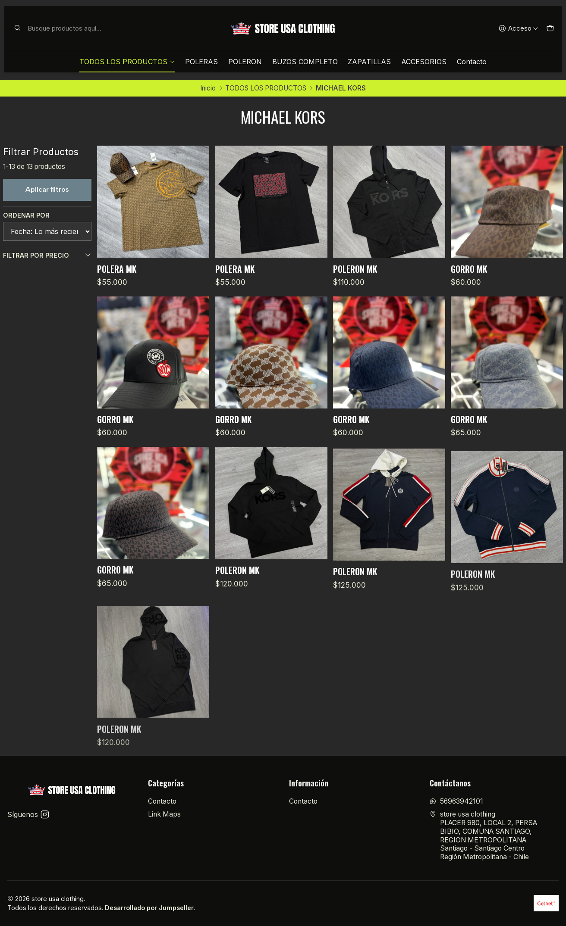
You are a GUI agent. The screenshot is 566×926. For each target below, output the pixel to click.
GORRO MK (469, 269)
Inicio (208, 88)
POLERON (245, 61)
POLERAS (201, 61)
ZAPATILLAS (369, 61)
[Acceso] (518, 28)
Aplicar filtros (47, 189)
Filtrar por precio (47, 255)
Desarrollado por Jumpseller (149, 907)
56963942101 (456, 801)
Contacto (472, 61)
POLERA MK (116, 269)
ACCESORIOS (424, 61)
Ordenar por (26, 215)
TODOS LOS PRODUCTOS (127, 61)
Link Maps (164, 814)
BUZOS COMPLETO (305, 61)
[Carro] (550, 28)
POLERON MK (355, 269)
